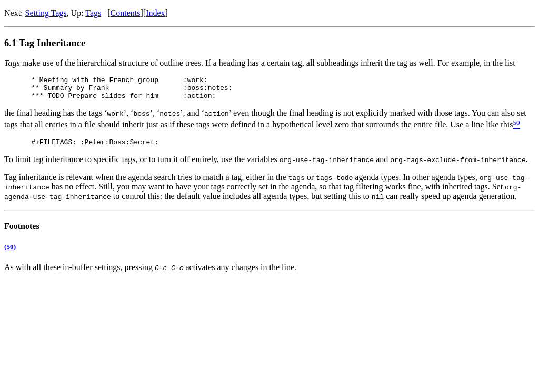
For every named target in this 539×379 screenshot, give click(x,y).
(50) (10, 253)
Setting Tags (46, 12)
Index (155, 12)
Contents (126, 12)
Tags (93, 12)
